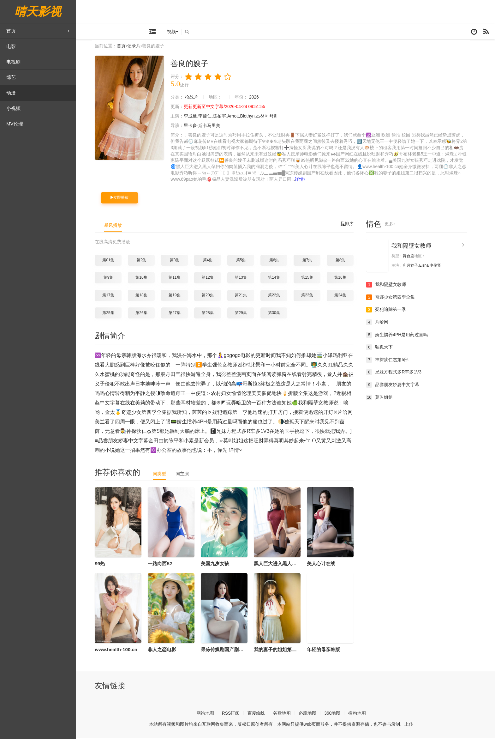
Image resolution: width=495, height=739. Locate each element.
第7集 (311, 261)
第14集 (278, 278)
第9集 (112, 278)
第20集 (212, 296)
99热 (104, 564)
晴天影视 (38, 11)
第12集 (212, 278)
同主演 (186, 474)
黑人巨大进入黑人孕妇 (282, 564)
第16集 (344, 278)
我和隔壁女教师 (416, 247)
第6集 (278, 261)
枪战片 (196, 98)
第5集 (245, 261)
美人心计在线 (325, 564)
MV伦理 (14, 123)
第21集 (245, 296)
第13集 (245, 278)
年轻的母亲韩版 (327, 650)
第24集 (344, 296)
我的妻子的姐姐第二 (279, 650)
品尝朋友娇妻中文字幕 (397, 386)
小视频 (13, 108)
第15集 (311, 278)
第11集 (179, 278)
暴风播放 (117, 226)
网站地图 (209, 714)
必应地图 (312, 714)
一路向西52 (164, 564)
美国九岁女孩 (219, 564)
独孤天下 (384, 348)
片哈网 (382, 323)
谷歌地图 (286, 714)
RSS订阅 (235, 714)
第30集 (278, 314)
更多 (394, 224)
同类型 (163, 474)
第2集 (146, 261)
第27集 (179, 314)
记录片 (138, 47)
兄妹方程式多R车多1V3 (398, 373)
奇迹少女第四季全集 (395, 298)
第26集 (146, 314)
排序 (351, 224)
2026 (258, 98)
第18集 (146, 296)
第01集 (112, 261)
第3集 (179, 261)
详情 (305, 180)
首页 (37, 31)
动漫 (11, 92)
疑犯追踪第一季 (390, 311)
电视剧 (13, 61)
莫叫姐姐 (384, 398)
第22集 (278, 296)
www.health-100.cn (120, 650)
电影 (11, 46)
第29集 (245, 314)
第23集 (311, 296)
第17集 (112, 296)
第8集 (344, 261)
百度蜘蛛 (261, 714)
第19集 (179, 296)
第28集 (212, 314)
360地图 (337, 714)
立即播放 (124, 199)
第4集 (212, 261)
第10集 (146, 278)
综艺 (11, 77)
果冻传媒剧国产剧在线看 (231, 650)
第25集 (112, 314)
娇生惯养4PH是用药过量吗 (401, 336)
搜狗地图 (361, 714)
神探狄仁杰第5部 (392, 361)
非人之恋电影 (166, 650)
